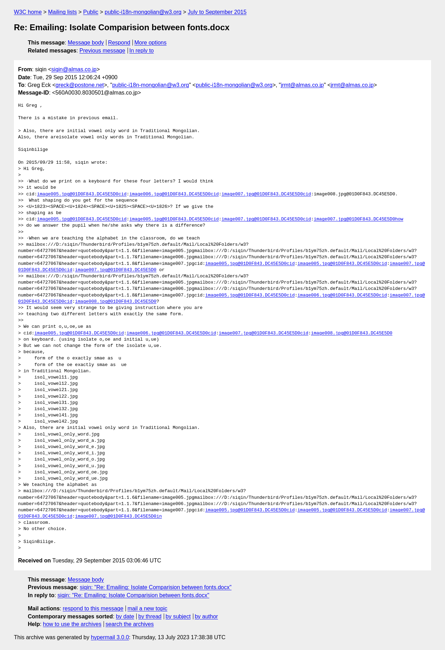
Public (90, 12)
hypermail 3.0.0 (110, 637)
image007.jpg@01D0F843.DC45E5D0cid (266, 194)
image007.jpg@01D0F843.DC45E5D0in (118, 516)
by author (206, 616)
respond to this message (93, 608)
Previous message (103, 51)
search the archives (130, 624)
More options (151, 43)
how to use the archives (72, 624)
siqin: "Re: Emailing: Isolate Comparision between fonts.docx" (155, 587)
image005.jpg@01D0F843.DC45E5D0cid (82, 194)
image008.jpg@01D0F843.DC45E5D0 (115, 302)
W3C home (28, 12)
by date (125, 616)
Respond (119, 43)
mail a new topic (148, 608)
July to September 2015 (217, 12)
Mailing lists (62, 12)
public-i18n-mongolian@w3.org (143, 12)
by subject (178, 616)
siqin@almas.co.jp (74, 69)
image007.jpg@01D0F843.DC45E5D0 (115, 270)
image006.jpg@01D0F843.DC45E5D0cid (174, 194)
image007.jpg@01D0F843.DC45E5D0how (358, 219)
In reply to (141, 51)
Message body (86, 43)
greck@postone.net (80, 85)
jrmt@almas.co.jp (302, 85)
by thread (150, 616)
